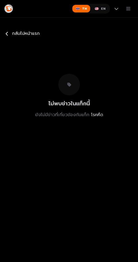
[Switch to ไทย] (81, 8)
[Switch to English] (100, 8)
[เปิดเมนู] (128, 8)
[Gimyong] (8, 8)
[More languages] (116, 8)
